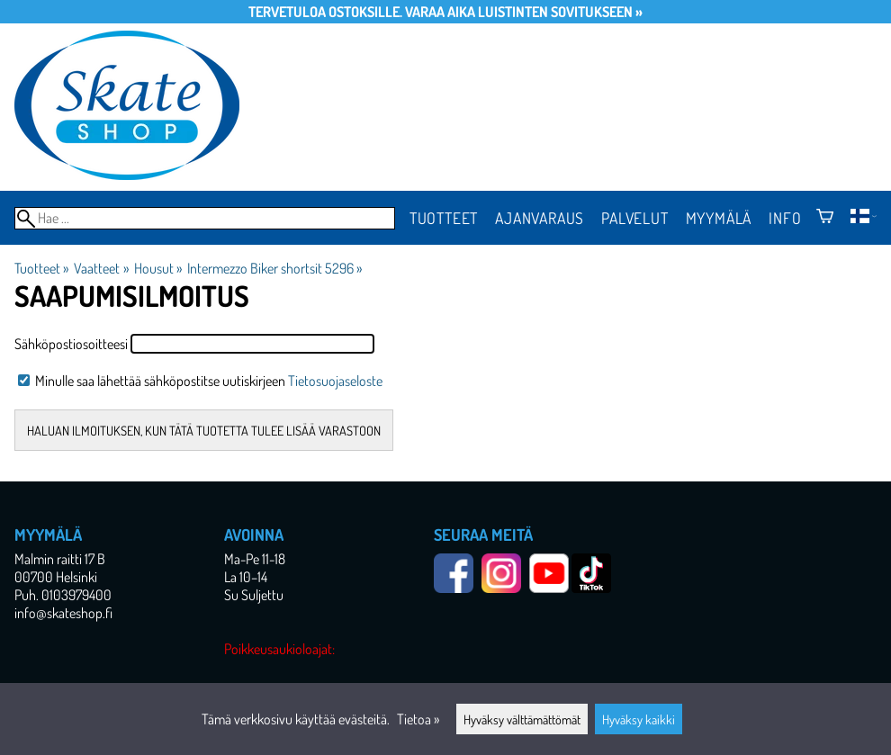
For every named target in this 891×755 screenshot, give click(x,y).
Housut (158, 268)
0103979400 (76, 595)
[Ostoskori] (824, 218)
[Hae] (204, 218)
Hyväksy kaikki (638, 719)
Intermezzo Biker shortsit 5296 (274, 268)
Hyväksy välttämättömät (522, 719)
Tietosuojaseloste (335, 381)
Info (785, 218)
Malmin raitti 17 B (59, 559)
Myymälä (719, 218)
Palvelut (634, 218)
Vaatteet (101, 268)
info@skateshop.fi (63, 613)
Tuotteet (444, 218)
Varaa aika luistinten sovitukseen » (524, 12)
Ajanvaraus (539, 218)
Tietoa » (418, 719)
